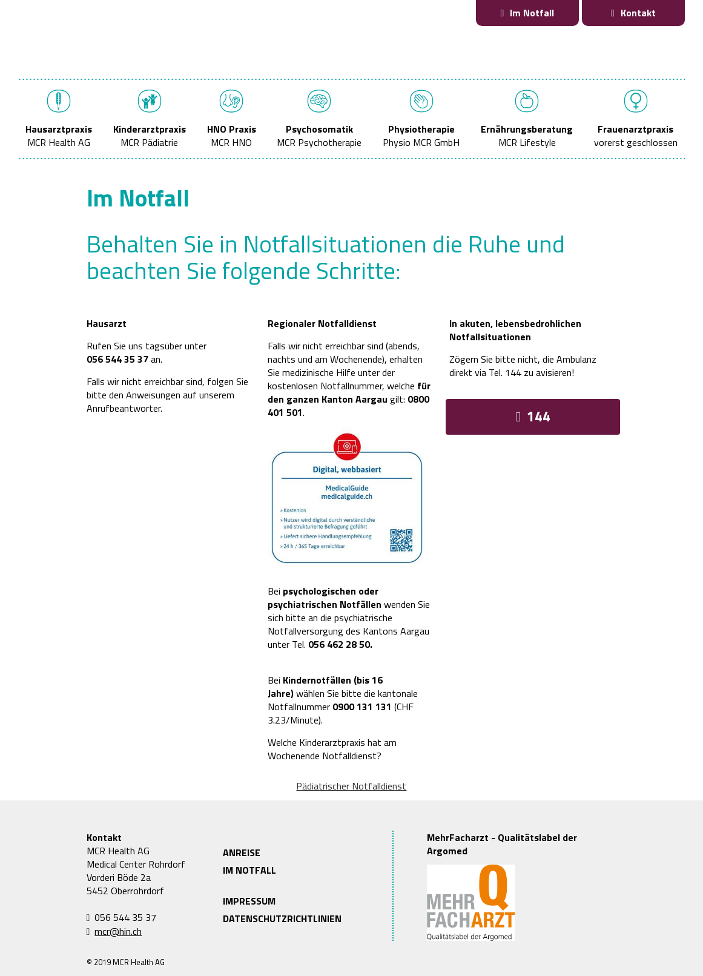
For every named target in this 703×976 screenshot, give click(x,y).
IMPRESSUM (249, 901)
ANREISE (241, 852)
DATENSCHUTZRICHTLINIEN (282, 918)
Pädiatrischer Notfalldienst (351, 786)
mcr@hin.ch (118, 931)
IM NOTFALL (249, 870)
